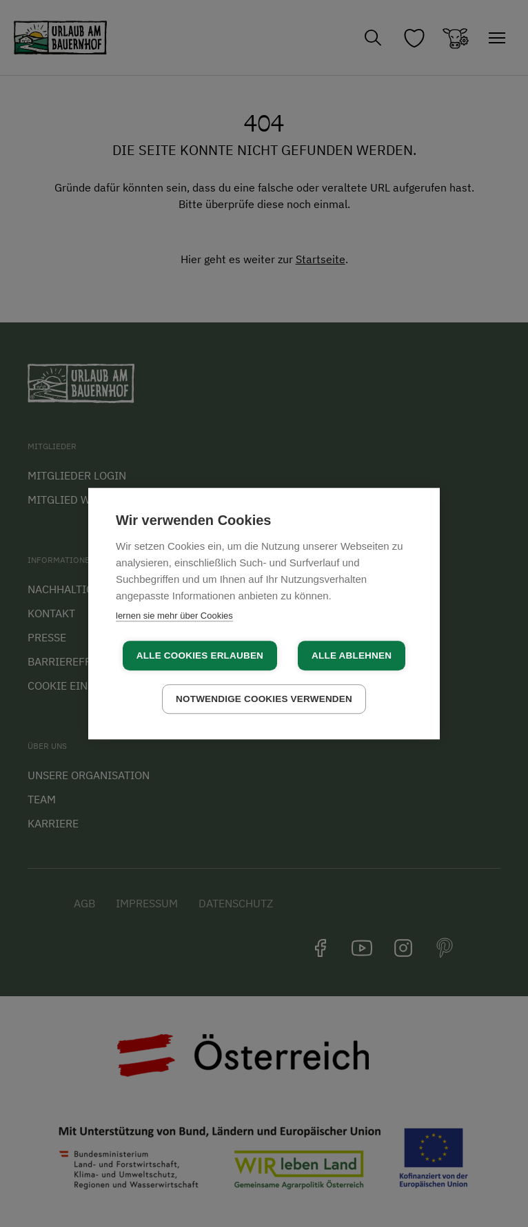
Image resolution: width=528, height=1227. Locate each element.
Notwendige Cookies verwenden (264, 699)
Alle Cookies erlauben (199, 655)
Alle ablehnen (352, 655)
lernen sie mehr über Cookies (174, 615)
